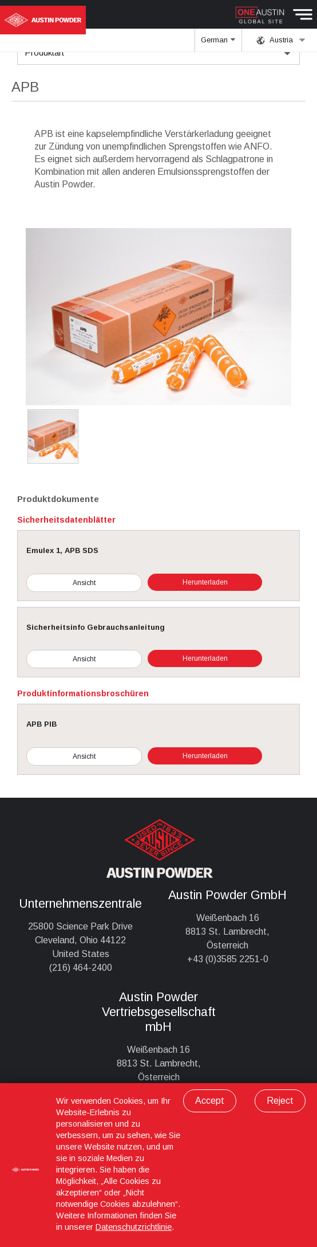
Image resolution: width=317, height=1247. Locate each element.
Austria (281, 40)
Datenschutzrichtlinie (134, 1227)
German (218, 44)
